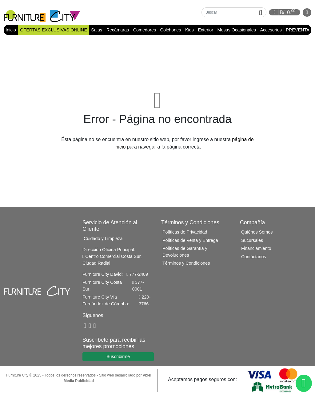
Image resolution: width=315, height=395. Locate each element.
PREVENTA (297, 29)
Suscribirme (118, 356)
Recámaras (117, 29)
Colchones (170, 29)
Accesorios (270, 29)
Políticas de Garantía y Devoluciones (184, 252)
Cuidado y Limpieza (103, 238)
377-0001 (138, 285)
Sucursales (252, 240)
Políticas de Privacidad (184, 232)
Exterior (205, 29)
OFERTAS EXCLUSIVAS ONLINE (53, 29)
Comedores (144, 29)
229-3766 (144, 300)
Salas (96, 29)
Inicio (12, 29)
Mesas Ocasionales (236, 29)
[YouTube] (89, 326)
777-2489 (137, 274)
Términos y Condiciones (186, 263)
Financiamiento (256, 248)
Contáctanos (253, 256)
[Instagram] (94, 326)
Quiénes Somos (257, 232)
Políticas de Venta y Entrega (190, 240)
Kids (189, 29)
